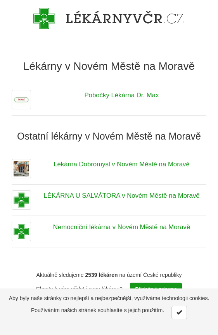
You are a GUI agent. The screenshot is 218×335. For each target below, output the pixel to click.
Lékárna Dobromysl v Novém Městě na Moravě (122, 164)
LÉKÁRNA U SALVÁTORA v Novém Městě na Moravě (121, 195)
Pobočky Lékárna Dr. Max (121, 95)
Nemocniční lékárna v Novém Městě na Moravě (121, 227)
